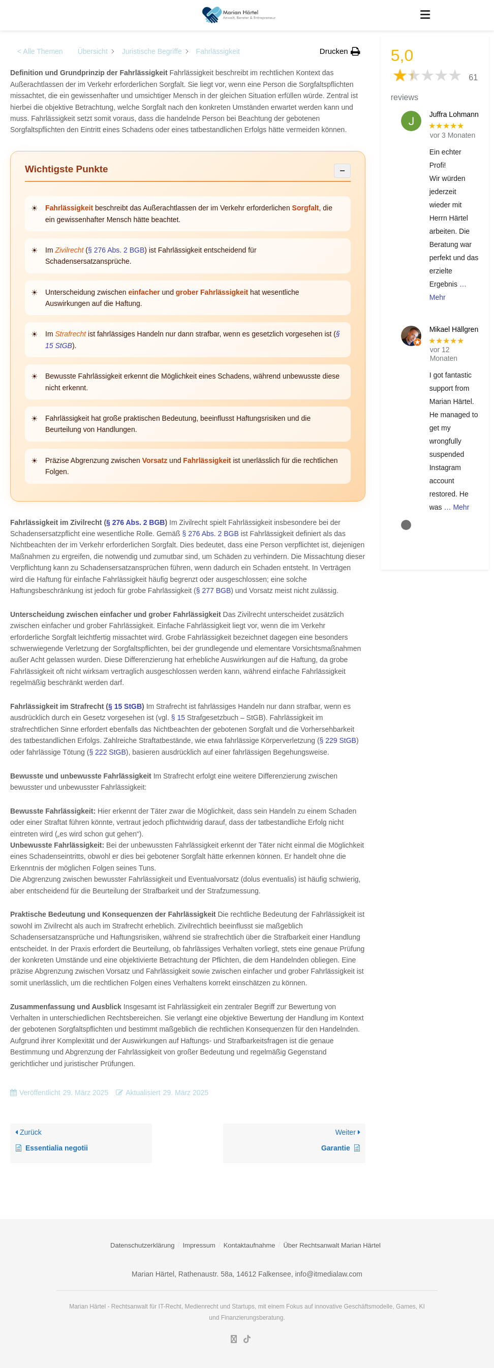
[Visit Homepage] (239, 15)
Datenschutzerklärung (142, 1245)
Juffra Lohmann (454, 114)
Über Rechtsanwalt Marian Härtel (331, 1245)
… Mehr (457, 507)
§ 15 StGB (125, 706)
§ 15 (178, 717)
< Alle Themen (40, 51)
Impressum (198, 1245)
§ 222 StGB (107, 752)
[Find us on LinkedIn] (234, 1339)
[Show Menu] (425, 15)
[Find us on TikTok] (247, 1340)
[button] (340, 51)
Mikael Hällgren (453, 329)
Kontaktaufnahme (249, 1245)
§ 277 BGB (213, 590)
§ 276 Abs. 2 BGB (116, 250)
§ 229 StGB (338, 740)
